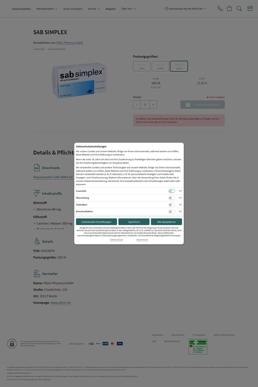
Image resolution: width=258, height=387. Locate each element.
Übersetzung (82, 197)
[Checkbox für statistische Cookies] (171, 205)
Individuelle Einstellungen (96, 222)
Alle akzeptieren (166, 222)
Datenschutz (116, 239)
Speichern (134, 222)
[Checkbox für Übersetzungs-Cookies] (171, 198)
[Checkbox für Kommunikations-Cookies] (171, 212)
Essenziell (81, 190)
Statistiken (81, 204)
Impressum (142, 239)
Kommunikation (84, 211)
